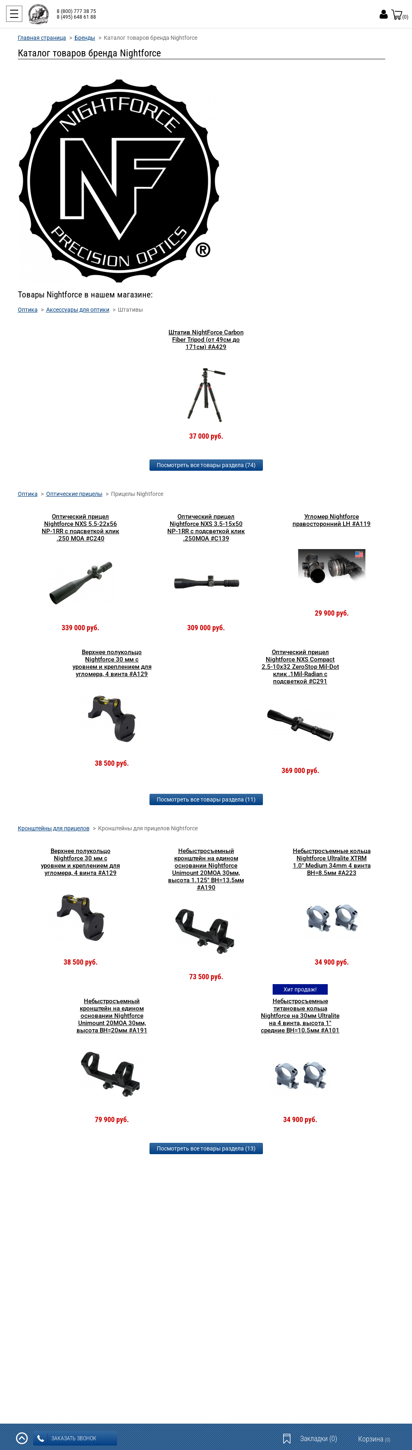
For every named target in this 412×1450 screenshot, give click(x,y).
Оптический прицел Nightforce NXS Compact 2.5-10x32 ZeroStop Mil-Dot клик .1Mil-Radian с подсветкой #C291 (300, 667)
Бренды (85, 37)
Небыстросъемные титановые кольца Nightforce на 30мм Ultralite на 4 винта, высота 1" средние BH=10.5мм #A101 (300, 1016)
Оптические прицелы (74, 494)
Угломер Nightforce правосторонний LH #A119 (331, 520)
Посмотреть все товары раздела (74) (206, 465)
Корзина (374, 1439)
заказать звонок (66, 1438)
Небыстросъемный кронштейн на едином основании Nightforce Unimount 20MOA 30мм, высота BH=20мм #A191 (112, 1016)
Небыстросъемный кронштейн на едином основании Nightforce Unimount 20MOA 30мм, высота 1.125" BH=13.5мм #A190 (206, 869)
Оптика (28, 309)
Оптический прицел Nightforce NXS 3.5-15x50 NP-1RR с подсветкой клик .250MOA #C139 (206, 527)
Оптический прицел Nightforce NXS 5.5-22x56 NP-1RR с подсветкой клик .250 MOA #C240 (80, 527)
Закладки (318, 1438)
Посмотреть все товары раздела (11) (206, 799)
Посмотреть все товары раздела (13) (206, 1148)
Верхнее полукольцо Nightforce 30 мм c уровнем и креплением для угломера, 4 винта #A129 (112, 663)
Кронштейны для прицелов (54, 828)
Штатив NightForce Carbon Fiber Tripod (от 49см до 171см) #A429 (206, 340)
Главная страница (42, 37)
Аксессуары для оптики (77, 309)
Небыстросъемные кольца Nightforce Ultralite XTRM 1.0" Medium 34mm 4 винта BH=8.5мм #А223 (332, 862)
